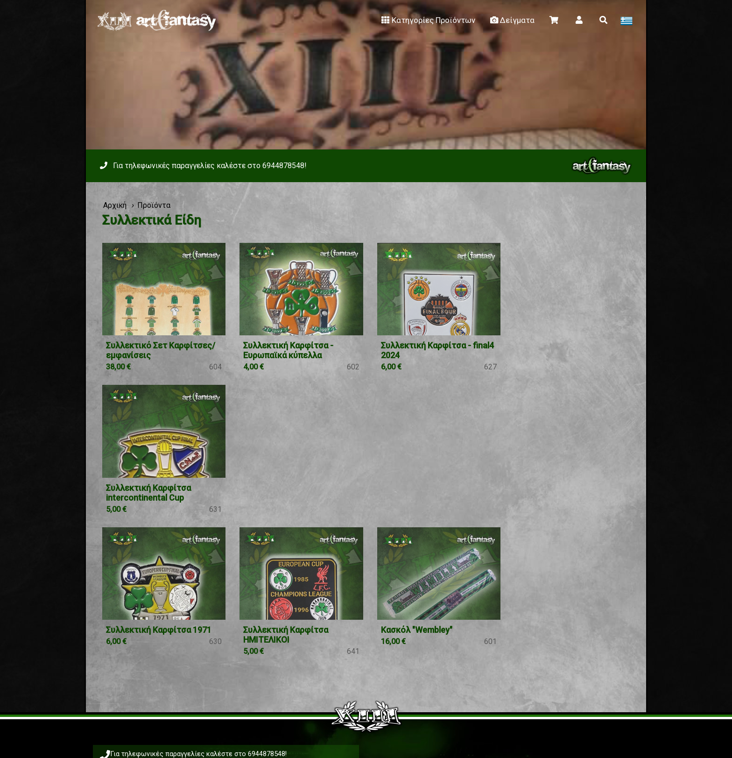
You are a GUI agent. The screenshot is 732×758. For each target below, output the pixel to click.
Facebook (347, 689)
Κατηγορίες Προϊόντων (427, 20)
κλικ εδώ (434, 662)
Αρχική (115, 205)
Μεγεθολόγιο (421, 650)
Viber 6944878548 (190, 648)
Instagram (423, 689)
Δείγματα (511, 20)
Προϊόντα (153, 205)
